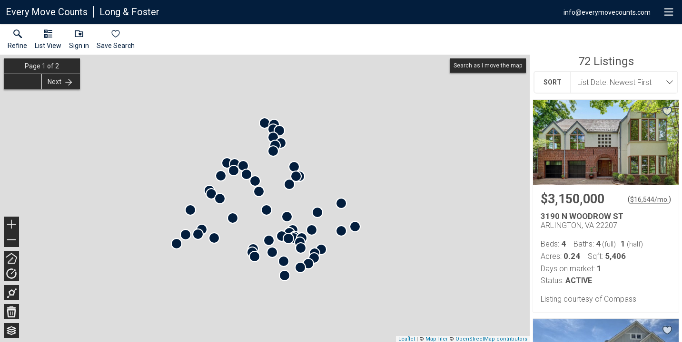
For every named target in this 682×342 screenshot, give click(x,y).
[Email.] (607, 12)
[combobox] (621, 82)
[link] (17, 41)
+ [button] (12, 225)
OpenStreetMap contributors (491, 339)
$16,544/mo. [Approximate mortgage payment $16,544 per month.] (649, 199)
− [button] (11, 240)
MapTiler (436, 339)
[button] (48, 41)
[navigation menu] (668, 11)
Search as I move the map (488, 65)
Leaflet (406, 339)
